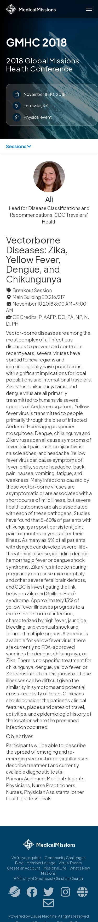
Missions (48, 873)
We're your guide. (26, 857)
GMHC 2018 (36, 42)
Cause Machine (43, 916)
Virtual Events (70, 862)
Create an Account (23, 868)
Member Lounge (41, 862)
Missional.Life (54, 868)
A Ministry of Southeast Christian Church (48, 878)
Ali (49, 198)
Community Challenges (65, 857)
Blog (19, 862)
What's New (80, 868)
